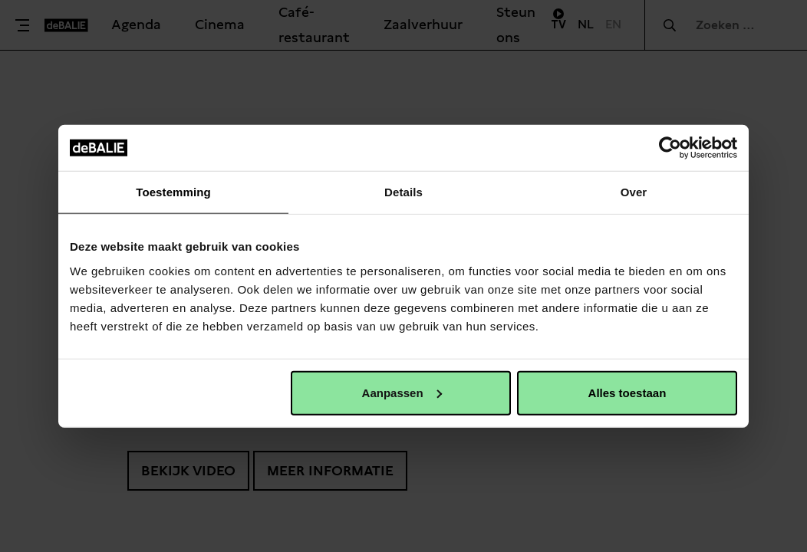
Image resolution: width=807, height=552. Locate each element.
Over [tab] (634, 192)
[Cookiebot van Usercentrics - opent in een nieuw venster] (670, 147)
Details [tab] (403, 192)
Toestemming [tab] (173, 192)
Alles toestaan (627, 392)
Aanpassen (402, 392)
